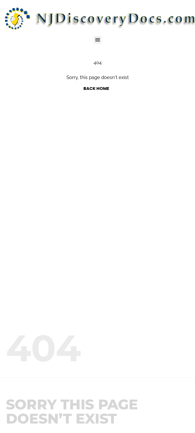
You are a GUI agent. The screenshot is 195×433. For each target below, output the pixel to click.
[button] (97, 40)
